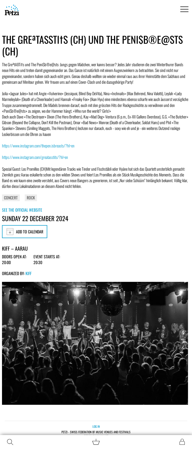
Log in (96, 426)
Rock (31, 198)
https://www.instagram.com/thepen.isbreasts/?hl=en (38, 146)
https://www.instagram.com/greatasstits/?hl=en (35, 157)
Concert (11, 198)
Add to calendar (24, 232)
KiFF (29, 273)
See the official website (22, 210)
